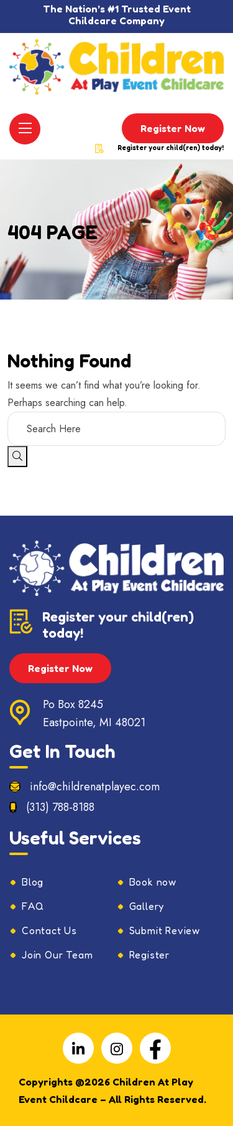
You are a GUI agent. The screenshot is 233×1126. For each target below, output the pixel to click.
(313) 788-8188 (60, 807)
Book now (152, 882)
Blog (32, 882)
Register (149, 955)
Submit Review (164, 930)
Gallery (147, 906)
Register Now (172, 128)
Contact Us (49, 930)
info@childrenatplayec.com (95, 786)
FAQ (32, 906)
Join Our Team (57, 955)
